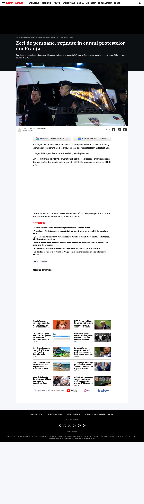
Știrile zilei (34, 3)
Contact (111, 414)
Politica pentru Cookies (54, 414)
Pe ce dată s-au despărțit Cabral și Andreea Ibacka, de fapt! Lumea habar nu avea (83, 351)
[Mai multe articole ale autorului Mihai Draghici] (19, 129)
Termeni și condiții (73, 414)
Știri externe (69, 3)
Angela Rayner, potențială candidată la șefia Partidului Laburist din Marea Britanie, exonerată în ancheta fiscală (42, 324)
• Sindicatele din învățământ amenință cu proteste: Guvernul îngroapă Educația (66, 248)
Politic (57, 3)
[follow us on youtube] (72, 390)
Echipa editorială (36, 414)
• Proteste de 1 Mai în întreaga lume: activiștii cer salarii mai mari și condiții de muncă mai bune (71, 232)
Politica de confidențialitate (94, 414)
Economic (46, 3)
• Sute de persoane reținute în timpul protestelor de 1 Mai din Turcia (61, 228)
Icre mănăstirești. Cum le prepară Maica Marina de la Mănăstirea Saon (42, 380)
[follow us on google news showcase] (56, 390)
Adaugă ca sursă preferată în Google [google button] (52, 138)
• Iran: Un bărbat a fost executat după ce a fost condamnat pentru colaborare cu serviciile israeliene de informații (70, 244)
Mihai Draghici (28, 130)
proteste (44, 261)
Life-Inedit (91, 3)
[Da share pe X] (119, 129)
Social (80, 3)
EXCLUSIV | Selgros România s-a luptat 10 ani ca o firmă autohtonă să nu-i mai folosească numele (42, 337)
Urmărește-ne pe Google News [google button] (92, 138)
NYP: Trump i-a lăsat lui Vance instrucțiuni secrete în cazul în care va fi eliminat (83, 324)
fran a (36, 261)
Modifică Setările (72, 419)
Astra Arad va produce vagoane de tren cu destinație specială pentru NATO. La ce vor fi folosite (83, 380)
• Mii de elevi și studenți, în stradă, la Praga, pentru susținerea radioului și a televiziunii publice (69, 253)
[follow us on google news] (40, 390)
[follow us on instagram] (88, 390)
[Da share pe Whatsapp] (125, 129)
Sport (117, 3)
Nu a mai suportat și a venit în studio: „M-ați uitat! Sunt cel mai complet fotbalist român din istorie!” (83, 337)
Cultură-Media (105, 3)
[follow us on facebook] (103, 390)
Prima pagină (20, 37)
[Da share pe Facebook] (113, 129)
